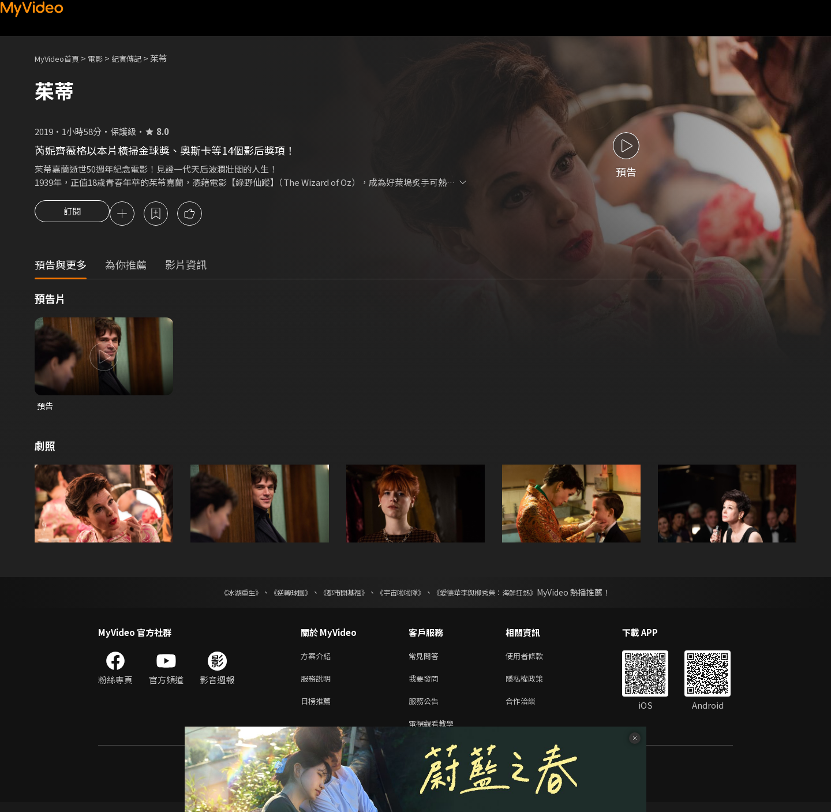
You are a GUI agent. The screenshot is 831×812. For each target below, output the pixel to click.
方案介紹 (318, 659)
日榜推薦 (318, 708)
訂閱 (72, 214)
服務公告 (426, 708)
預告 (45, 408)
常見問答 (426, 659)
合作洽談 (529, 708)
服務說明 (318, 684)
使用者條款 (534, 659)
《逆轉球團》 (277, 595)
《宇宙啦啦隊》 (403, 595)
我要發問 (426, 684)
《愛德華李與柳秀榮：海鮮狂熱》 (499, 595)
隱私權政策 (534, 684)
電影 (104, 58)
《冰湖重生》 (221, 595)
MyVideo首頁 (61, 58)
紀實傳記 (139, 58)
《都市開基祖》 (338, 595)
